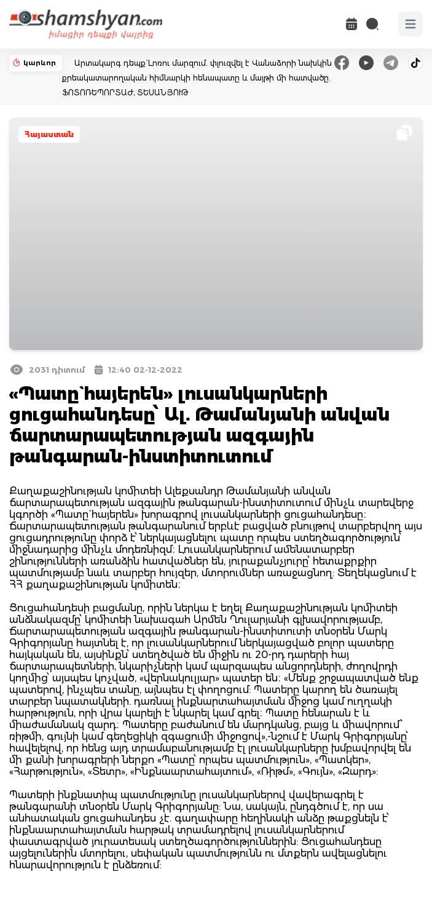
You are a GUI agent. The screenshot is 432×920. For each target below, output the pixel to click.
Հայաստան (49, 134)
